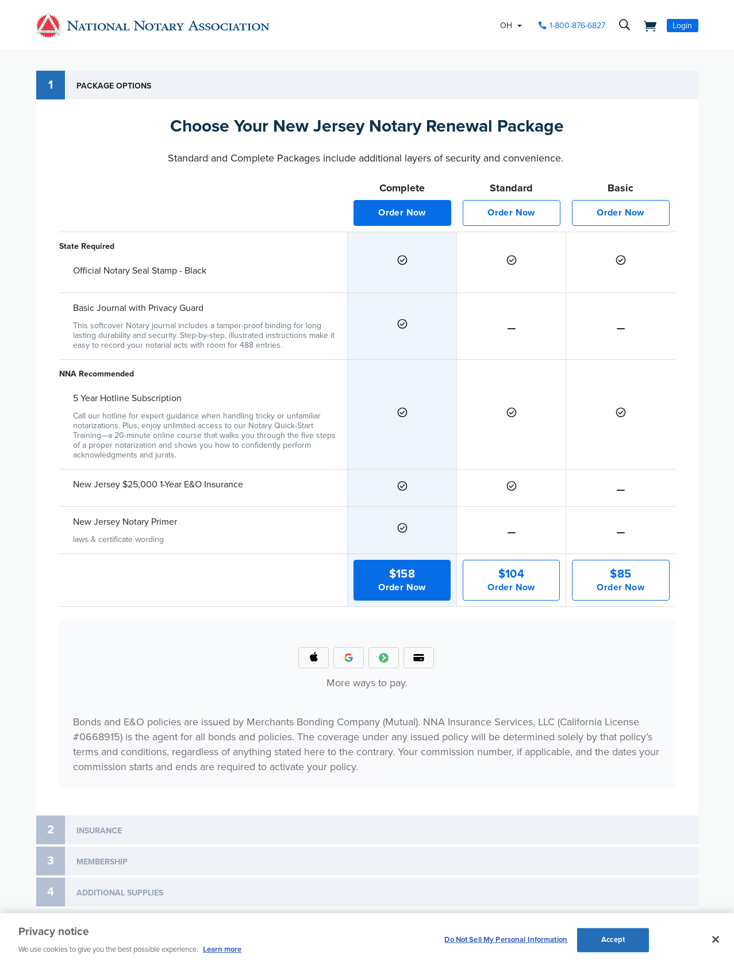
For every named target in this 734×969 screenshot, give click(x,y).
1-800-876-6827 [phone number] (577, 25)
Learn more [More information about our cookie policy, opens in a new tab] (222, 949)
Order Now (402, 212)
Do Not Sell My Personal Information (505, 939)
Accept (613, 939)
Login (682, 25)
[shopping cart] (647, 25)
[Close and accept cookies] (715, 939)
